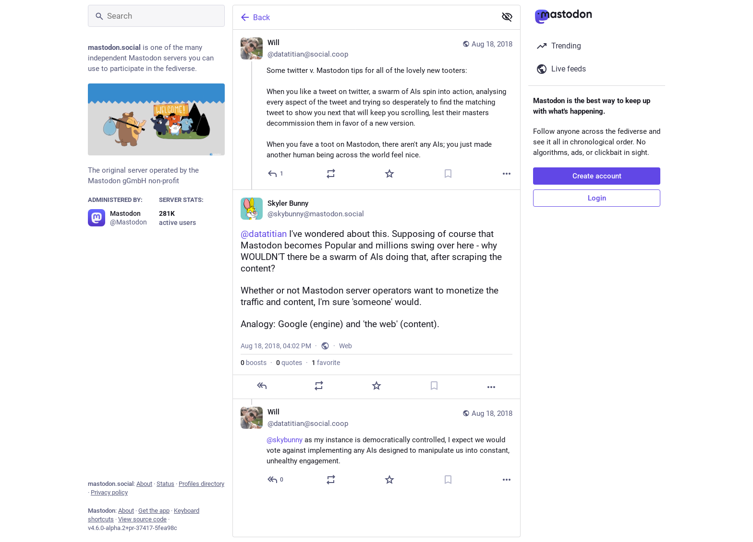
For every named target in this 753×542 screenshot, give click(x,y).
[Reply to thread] (276, 479)
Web (345, 346)
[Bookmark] (448, 173)
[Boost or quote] (331, 173)
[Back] (363, 17)
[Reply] (276, 173)
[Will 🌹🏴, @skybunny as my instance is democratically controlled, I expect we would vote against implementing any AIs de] (376, 447)
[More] (506, 173)
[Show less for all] (507, 16)
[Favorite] (389, 173)
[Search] (156, 16)
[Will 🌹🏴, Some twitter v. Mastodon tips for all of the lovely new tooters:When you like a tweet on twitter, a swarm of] (376, 109)
